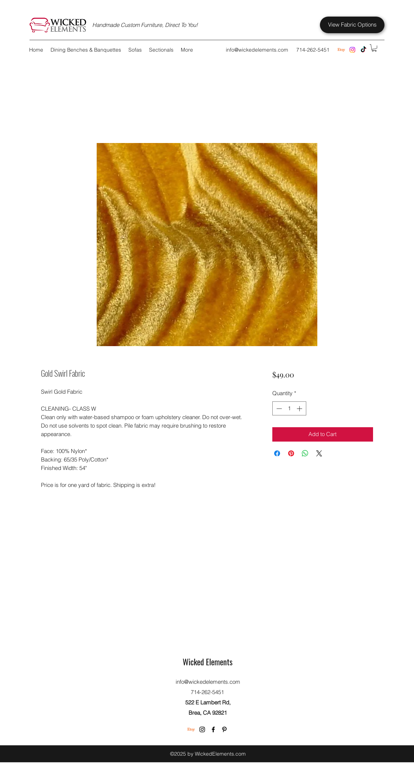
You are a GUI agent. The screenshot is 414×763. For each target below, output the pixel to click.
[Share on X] (319, 453)
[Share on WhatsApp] (305, 453)
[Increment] (300, 408)
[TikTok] (363, 49)
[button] (374, 48)
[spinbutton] (289, 408)
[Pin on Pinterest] (291, 453)
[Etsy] (191, 729)
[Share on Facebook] (277, 453)
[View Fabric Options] (352, 25)
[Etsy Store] (341, 49)
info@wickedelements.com (257, 49)
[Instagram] (352, 49)
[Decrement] (278, 408)
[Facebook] (213, 729)
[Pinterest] (224, 729)
